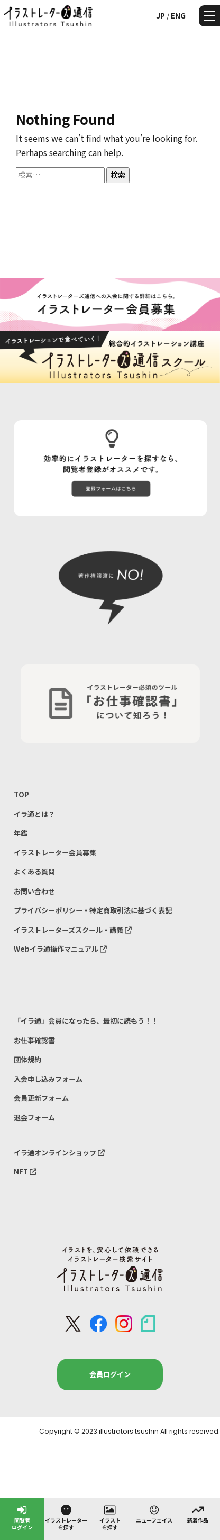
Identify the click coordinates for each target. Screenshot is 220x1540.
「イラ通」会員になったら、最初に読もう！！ (86, 1021)
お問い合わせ (34, 891)
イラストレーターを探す (66, 1517)
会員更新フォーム (41, 1098)
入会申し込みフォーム (48, 1079)
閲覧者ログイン (22, 1517)
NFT (25, 1172)
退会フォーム (34, 1118)
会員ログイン (110, 1374)
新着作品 (197, 1513)
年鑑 (21, 833)
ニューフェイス (154, 1513)
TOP (21, 794)
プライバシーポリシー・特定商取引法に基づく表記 (93, 910)
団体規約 (27, 1059)
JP (160, 15)
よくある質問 (34, 872)
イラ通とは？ (34, 814)
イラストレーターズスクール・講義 (73, 930)
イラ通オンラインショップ (59, 1152)
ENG (178, 15)
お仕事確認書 (34, 1040)
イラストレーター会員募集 (55, 853)
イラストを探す (110, 1517)
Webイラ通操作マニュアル (60, 949)
